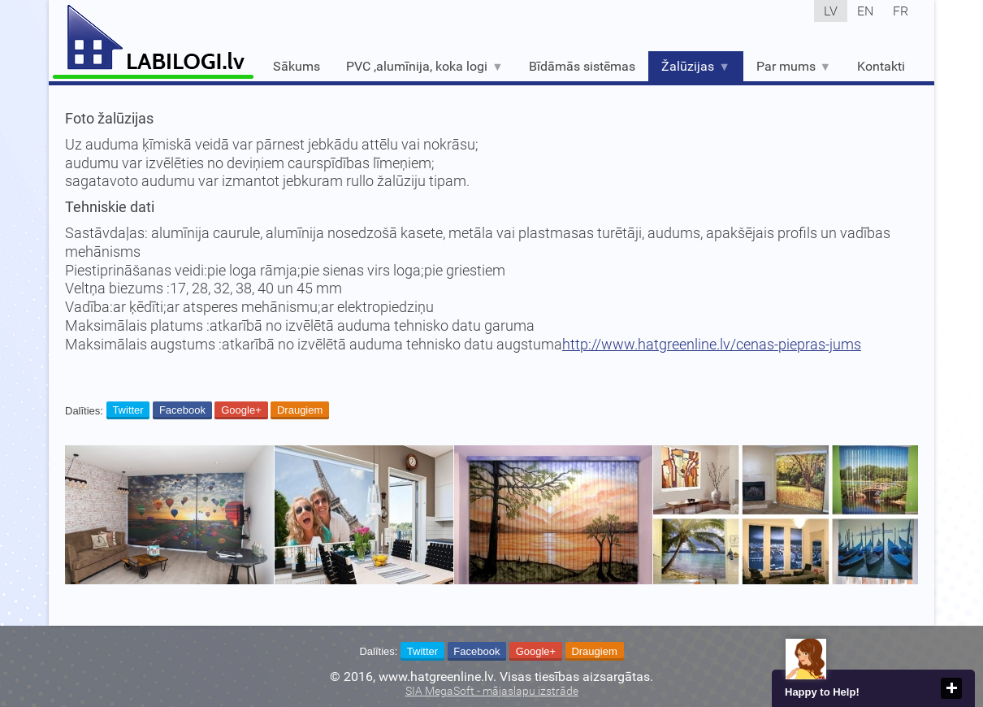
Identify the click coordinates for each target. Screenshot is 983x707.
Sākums (296, 66)
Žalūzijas (695, 66)
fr (900, 11)
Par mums (793, 66)
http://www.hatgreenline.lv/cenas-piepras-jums (711, 344)
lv (831, 11)
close (951, 688)
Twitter (127, 410)
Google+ (241, 410)
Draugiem (300, 410)
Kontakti (881, 66)
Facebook (182, 410)
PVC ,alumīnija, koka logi (424, 66)
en (865, 11)
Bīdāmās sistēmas (582, 66)
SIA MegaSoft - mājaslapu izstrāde (491, 691)
